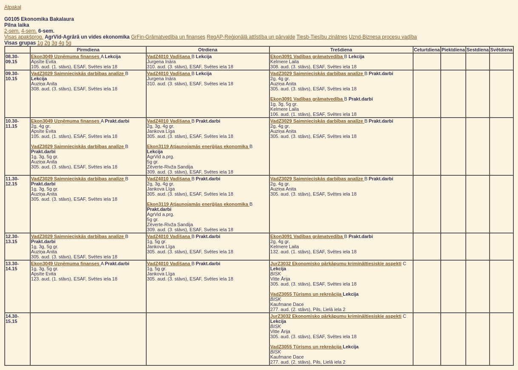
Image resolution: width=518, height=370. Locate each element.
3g (54, 43)
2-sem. (12, 31)
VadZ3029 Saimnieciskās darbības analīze (78, 73)
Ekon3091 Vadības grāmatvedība (307, 56)
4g (61, 43)
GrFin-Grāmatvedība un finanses (168, 37)
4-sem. (29, 31)
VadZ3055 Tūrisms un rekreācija (306, 294)
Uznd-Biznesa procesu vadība (383, 37)
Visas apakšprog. (23, 37)
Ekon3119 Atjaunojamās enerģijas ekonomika (198, 146)
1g (40, 43)
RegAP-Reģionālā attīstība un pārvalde (251, 37)
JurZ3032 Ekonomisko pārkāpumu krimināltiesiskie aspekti (336, 263)
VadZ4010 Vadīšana (169, 56)
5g (68, 43)
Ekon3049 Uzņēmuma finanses (66, 56)
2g (47, 43)
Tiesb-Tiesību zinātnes (322, 37)
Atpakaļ (12, 7)
